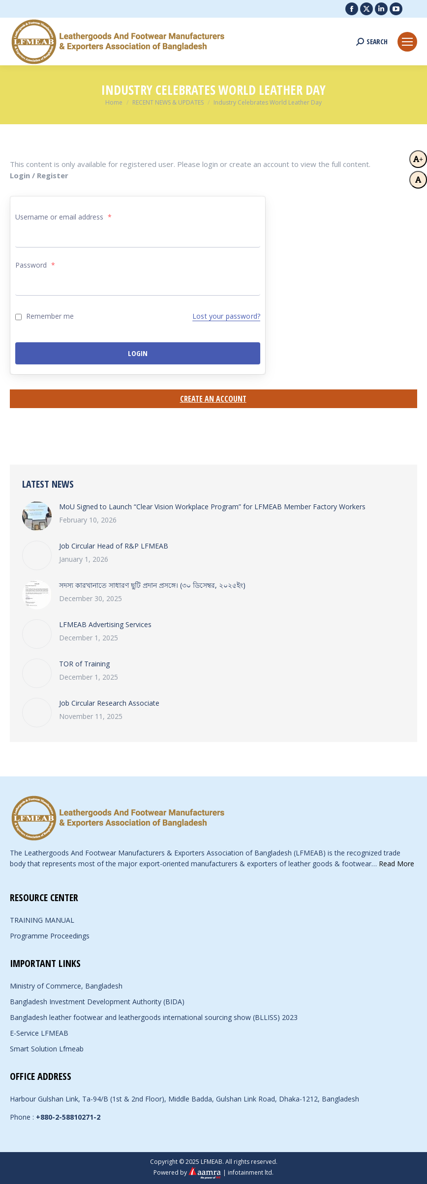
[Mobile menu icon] (407, 42)
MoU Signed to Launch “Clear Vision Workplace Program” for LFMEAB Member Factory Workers (212, 506)
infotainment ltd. (251, 1172)
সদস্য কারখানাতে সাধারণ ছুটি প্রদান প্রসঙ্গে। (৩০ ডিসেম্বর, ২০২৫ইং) (152, 585)
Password (35, 265)
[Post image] (37, 516)
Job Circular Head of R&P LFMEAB (113, 546)
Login (138, 353)
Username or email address (63, 216)
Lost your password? (226, 316)
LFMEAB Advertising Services (105, 624)
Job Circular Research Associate (109, 703)
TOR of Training (84, 663)
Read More (396, 863)
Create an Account (213, 398)
